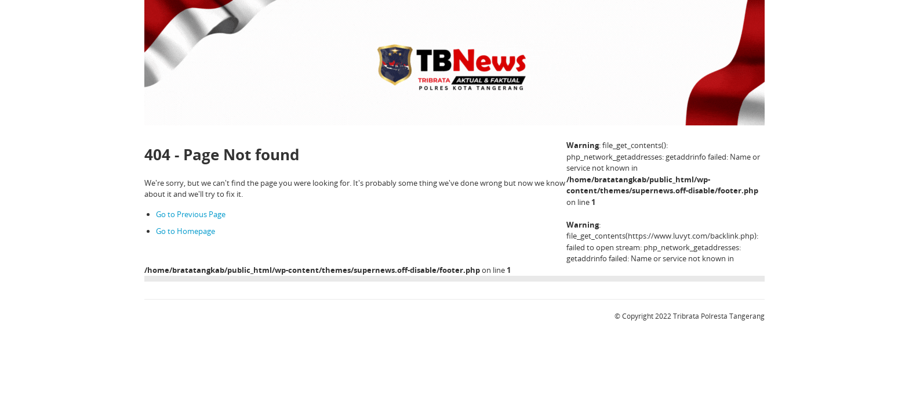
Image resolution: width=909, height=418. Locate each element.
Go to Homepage (185, 231)
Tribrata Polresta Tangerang (719, 316)
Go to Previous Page (191, 214)
